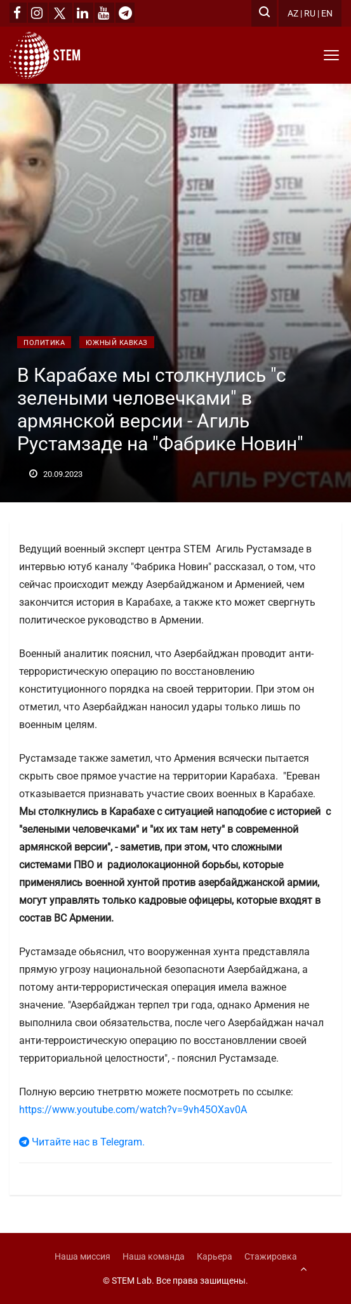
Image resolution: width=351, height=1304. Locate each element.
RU (309, 13)
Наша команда (154, 1256)
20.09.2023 (56, 474)
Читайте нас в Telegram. (82, 1142)
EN (327, 13)
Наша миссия (82, 1256)
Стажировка (270, 1256)
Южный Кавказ (117, 343)
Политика (44, 343)
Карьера (214, 1256)
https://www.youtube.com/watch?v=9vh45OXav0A (133, 1110)
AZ (293, 13)
